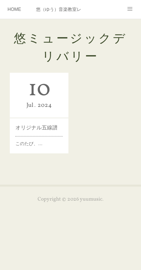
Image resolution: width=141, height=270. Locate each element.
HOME (14, 9)
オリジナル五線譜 (36, 127)
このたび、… (28, 143)
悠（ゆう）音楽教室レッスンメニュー (58, 9)
